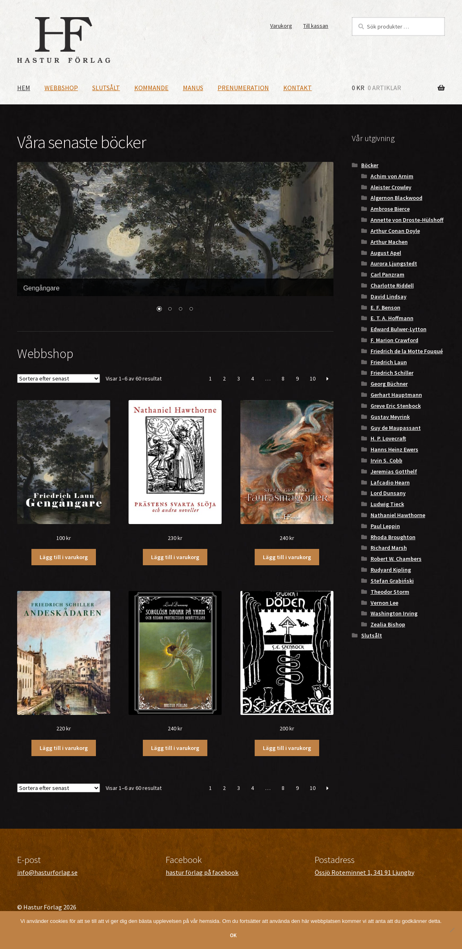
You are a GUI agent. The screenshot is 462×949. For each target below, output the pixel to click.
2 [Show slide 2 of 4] (169, 309)
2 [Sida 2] (224, 378)
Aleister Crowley (391, 187)
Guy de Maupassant (396, 427)
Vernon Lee (384, 602)
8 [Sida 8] (283, 378)
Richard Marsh (389, 547)
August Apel (386, 253)
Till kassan (315, 25)
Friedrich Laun (389, 362)
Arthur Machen (389, 242)
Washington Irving (394, 613)
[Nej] (452, 930)
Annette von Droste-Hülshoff (407, 219)
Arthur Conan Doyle (395, 230)
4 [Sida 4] (252, 378)
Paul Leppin (385, 526)
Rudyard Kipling (391, 569)
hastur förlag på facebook (202, 872)
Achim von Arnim (392, 176)
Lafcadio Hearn (390, 482)
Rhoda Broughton (393, 537)
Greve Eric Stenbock (396, 405)
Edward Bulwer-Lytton (398, 329)
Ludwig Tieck (387, 504)
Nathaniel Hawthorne (398, 515)
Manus (193, 88)
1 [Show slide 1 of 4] (159, 309)
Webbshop (61, 88)
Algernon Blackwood (396, 197)
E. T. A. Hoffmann (392, 318)
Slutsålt (106, 88)
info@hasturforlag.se (47, 872)
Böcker (369, 165)
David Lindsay (388, 296)
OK (233, 935)
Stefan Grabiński (392, 580)
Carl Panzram (387, 274)
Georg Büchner (389, 383)
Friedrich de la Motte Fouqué (407, 351)
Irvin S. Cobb (386, 460)
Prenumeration (243, 88)
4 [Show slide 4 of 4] (191, 309)
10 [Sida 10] (312, 378)
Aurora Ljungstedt (394, 263)
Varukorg (281, 25)
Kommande (151, 88)
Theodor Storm (390, 591)
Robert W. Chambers (396, 558)
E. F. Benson (385, 307)
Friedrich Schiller (392, 372)
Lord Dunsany (388, 493)
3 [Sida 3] (238, 378)
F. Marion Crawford (394, 340)
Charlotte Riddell (392, 285)
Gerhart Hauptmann (396, 394)
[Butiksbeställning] (58, 378)
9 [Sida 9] (297, 378)
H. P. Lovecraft (388, 438)
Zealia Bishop (388, 624)
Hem (23, 88)
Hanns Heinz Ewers (394, 449)
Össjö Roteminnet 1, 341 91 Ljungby (364, 872)
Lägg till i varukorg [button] (64, 557)
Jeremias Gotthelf (394, 471)
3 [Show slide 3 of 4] (180, 309)
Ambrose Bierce (390, 208)
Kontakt (297, 88)
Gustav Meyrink (390, 416)
